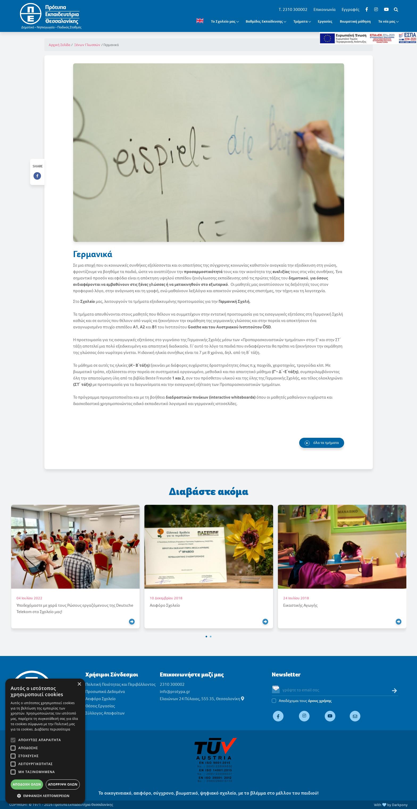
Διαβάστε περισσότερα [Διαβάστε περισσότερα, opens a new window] (52, 729)
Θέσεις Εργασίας (100, 706)
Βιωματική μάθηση (355, 21)
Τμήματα (300, 21)
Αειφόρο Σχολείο (100, 698)
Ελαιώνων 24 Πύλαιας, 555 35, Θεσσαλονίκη (202, 698)
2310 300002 (172, 684)
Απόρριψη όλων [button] (62, 784)
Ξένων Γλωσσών (87, 44)
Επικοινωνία (325, 9)
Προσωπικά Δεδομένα (105, 691)
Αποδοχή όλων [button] (27, 784)
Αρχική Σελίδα (59, 44)
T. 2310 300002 (293, 9)
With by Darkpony (391, 804)
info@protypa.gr (175, 691)
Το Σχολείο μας (223, 21)
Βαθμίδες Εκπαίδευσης (264, 21)
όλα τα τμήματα (322, 443)
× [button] (79, 684)
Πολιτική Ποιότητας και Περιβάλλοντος (120, 684)
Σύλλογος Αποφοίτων (105, 713)
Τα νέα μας (386, 21)
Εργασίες (325, 21)
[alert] (45, 741)
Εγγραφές (350, 9)
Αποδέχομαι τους (305, 701)
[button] (206, 636)
